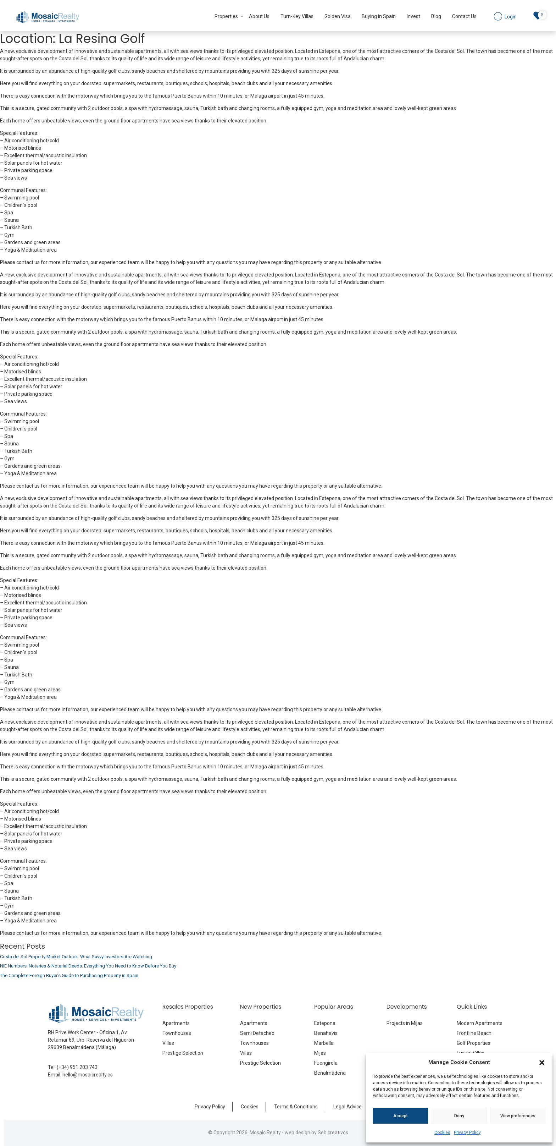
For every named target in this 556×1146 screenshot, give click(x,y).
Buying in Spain (379, 16)
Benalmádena (330, 1073)
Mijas (320, 1053)
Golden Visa (337, 16)
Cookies (442, 1132)
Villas (168, 1043)
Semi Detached (257, 1033)
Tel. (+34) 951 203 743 (73, 1067)
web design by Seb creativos (316, 1132)
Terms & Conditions (296, 1106)
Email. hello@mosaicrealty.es (80, 1075)
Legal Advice (347, 1106)
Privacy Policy (467, 1132)
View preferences (517, 1115)
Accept (400, 1115)
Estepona (324, 1023)
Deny (459, 1115)
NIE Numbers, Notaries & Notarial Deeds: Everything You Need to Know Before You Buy (88, 966)
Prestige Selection (182, 1053)
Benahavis (326, 1033)
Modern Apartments (479, 1023)
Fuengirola (326, 1063)
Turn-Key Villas (296, 16)
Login (510, 17)
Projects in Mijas (405, 1023)
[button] (541, 1062)
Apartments (176, 1023)
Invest (413, 16)
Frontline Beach (474, 1033)
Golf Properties (473, 1043)
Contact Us (464, 16)
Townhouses (176, 1033)
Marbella (324, 1043)
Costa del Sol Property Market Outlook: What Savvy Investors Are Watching (76, 956)
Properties (226, 16)
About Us (259, 16)
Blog (436, 16)
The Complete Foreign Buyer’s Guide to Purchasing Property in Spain (69, 975)
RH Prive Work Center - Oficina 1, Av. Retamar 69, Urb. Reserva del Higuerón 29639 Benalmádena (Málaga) (91, 1040)
